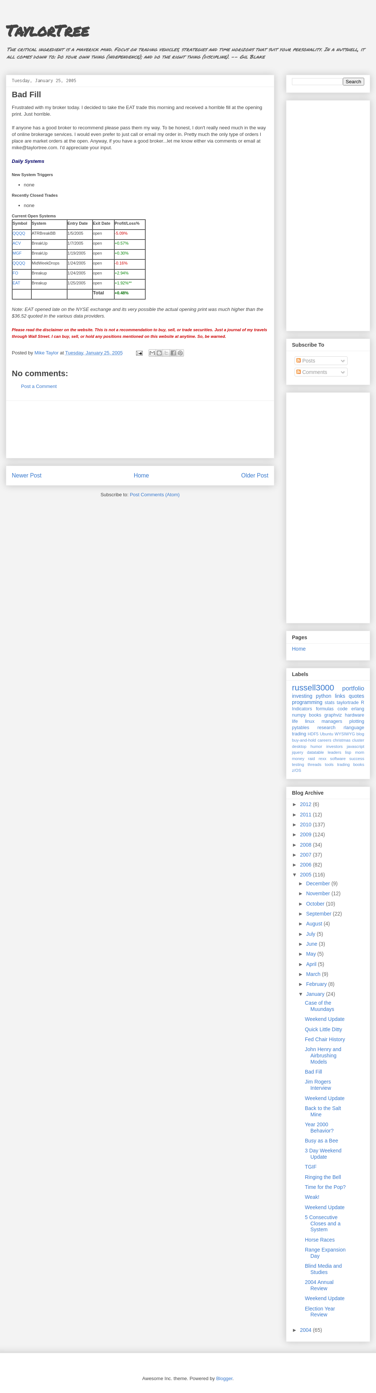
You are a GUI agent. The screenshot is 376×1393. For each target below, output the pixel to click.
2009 (306, 834)
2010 (306, 824)
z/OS (296, 770)
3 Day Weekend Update (323, 1154)
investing (302, 696)
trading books (350, 764)
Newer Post (27, 475)
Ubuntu (326, 734)
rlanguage (354, 727)
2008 (306, 845)
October (316, 904)
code (342, 708)
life (295, 721)
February (317, 984)
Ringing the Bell (323, 1177)
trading (299, 733)
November (318, 893)
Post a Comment (39, 386)
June (312, 944)
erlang (357, 708)
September (319, 914)
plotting (356, 721)
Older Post (254, 475)
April (312, 964)
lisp (348, 752)
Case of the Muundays (319, 1006)
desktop (299, 746)
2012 (306, 804)
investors (334, 746)
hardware (355, 715)
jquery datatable (308, 752)
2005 (306, 875)
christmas (342, 740)
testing (298, 764)
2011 (306, 815)
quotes (356, 696)
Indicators (302, 708)
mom (359, 752)
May (311, 954)
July (311, 934)
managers (331, 721)
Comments (311, 372)
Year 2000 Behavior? (319, 1127)
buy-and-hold (304, 740)
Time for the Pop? (325, 1187)
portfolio (353, 688)
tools (329, 764)
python (323, 696)
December (318, 883)
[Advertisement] (140, 429)
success (356, 758)
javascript (355, 746)
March (314, 974)
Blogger (224, 1378)
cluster (358, 740)
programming (307, 702)
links (340, 696)
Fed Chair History (325, 1039)
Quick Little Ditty (323, 1029)
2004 (306, 1330)
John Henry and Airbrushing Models (323, 1055)
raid (311, 758)
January (316, 994)
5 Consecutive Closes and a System (323, 1223)
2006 (306, 865)
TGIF (311, 1167)
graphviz (333, 715)
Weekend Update (325, 1019)
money (298, 758)
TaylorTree (47, 30)
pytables (300, 727)
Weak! (312, 1197)
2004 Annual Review (319, 1285)
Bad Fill (313, 1072)
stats (330, 702)
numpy (299, 715)
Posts (305, 361)
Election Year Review (320, 1312)
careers (324, 740)
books (315, 715)
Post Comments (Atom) (155, 494)
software (337, 758)
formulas (325, 708)
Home (141, 475)
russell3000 (313, 687)
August (314, 924)
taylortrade (348, 702)
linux (309, 721)
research (326, 727)
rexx (322, 758)
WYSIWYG (345, 734)
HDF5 (313, 734)
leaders (334, 752)
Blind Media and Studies (323, 1269)
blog (360, 734)
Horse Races (320, 1240)
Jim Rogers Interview (318, 1085)
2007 (306, 855)
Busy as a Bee (321, 1141)
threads (314, 764)
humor (316, 746)
